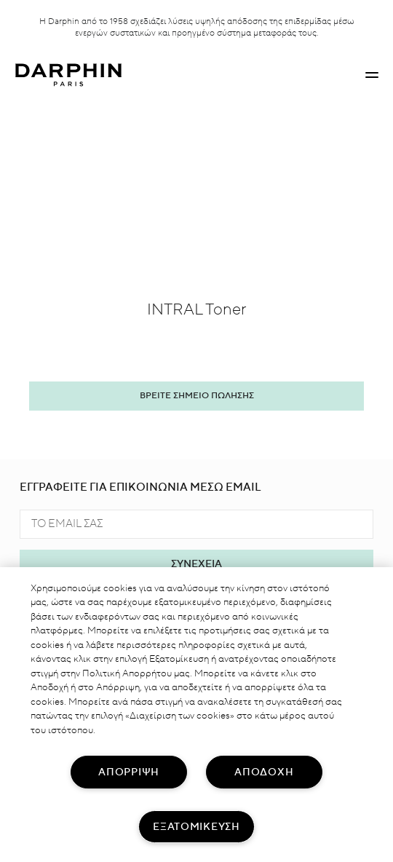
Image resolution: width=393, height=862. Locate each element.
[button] (371, 75)
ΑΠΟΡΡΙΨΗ (128, 772)
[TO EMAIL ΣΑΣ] (196, 524)
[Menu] (371, 75)
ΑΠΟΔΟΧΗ (263, 772)
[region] (196, 714)
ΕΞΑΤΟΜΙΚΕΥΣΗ (196, 827)
